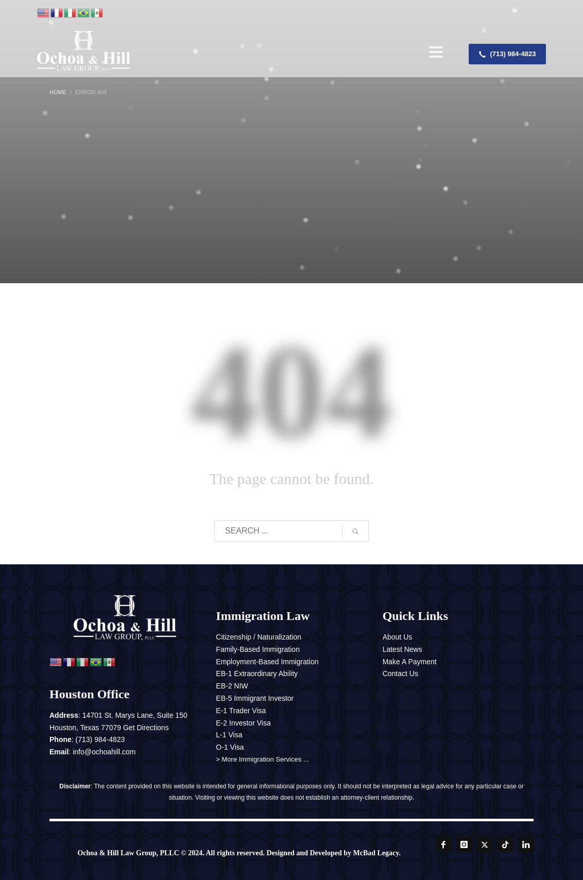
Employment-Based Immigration (267, 662)
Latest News (402, 649)
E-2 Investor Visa (243, 723)
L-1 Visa (229, 735)
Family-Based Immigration (258, 649)
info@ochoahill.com (104, 752)
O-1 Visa (230, 747)
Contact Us (400, 673)
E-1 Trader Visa (241, 710)
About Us (398, 637)
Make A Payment (410, 662)
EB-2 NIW (232, 686)
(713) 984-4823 (100, 739)
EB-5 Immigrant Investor (255, 698)
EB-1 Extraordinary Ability (257, 673)
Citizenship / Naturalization (258, 637)
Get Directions (146, 727)
